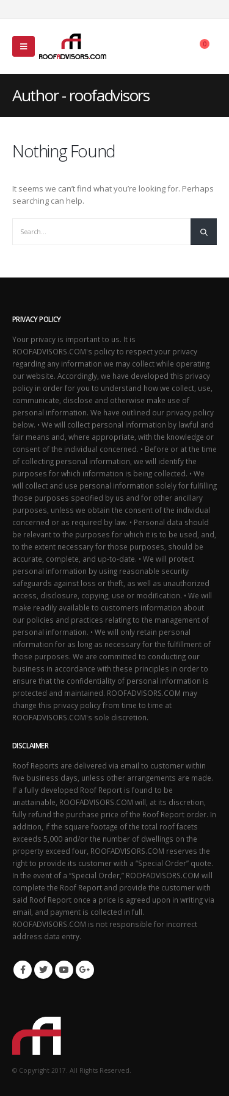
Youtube (64, 970)
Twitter (43, 970)
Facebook (22, 970)
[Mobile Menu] (23, 46)
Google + (85, 970)
